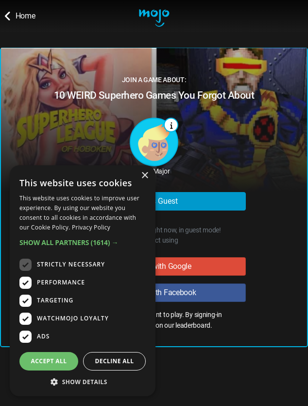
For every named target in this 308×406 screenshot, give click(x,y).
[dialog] (82, 280)
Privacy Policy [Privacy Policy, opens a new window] (91, 227)
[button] (82, 242)
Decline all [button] (114, 361)
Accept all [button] (49, 361)
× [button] (144, 175)
